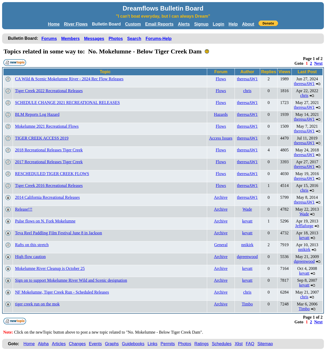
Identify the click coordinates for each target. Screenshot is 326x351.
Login (218, 24)
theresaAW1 (247, 79)
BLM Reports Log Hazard (37, 114)
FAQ (250, 344)
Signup (201, 24)
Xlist (238, 344)
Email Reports (159, 24)
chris (247, 90)
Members (70, 38)
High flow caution (30, 256)
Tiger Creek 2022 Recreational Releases (49, 90)
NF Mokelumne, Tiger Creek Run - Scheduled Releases (62, 292)
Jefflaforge (304, 226)
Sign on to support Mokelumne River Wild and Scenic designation (71, 280)
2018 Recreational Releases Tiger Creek (49, 150)
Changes (77, 344)
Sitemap (265, 344)
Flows (221, 79)
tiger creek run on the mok (37, 304)
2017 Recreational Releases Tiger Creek (49, 162)
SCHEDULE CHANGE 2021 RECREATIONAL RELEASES (67, 102)
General (221, 245)
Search (134, 38)
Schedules (222, 344)
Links (152, 344)
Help (233, 24)
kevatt (247, 221)
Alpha (43, 344)
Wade (247, 209)
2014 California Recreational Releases (47, 197)
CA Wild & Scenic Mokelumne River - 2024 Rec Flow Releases (69, 79)
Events (95, 344)
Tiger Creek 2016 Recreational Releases (49, 185)
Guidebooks (133, 344)
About (248, 24)
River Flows (76, 24)
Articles (59, 344)
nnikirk (247, 245)
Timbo (247, 304)
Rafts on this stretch (32, 245)
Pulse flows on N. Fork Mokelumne (45, 221)
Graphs (112, 344)
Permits (167, 344)
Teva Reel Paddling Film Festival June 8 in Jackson (58, 233)
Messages (94, 38)
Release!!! (23, 209)
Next (318, 63)
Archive (221, 197)
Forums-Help (158, 38)
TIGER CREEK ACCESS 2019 (42, 138)
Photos (116, 38)
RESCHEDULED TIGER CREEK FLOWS (52, 173)
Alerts (184, 24)
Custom (133, 24)
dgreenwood (247, 256)
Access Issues (220, 138)
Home (54, 24)
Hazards (221, 114)
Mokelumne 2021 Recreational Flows (47, 126)
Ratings (201, 344)
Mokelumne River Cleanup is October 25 (50, 268)
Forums (49, 38)
